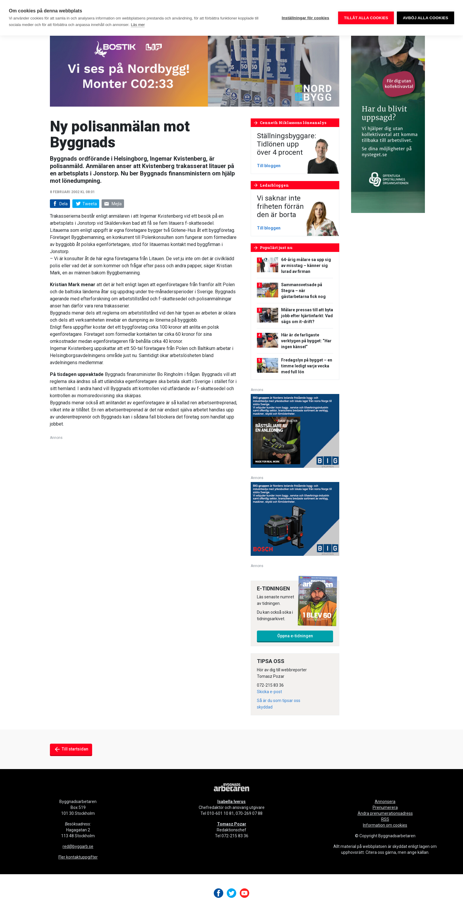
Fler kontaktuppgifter (78, 857)
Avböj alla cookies (425, 18)
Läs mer (138, 24)
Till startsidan (71, 749)
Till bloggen (269, 165)
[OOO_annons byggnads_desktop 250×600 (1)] (388, 124)
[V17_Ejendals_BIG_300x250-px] (295, 430)
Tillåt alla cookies (366, 18)
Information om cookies (385, 825)
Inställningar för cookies (305, 18)
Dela (59, 204)
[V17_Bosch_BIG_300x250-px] (295, 518)
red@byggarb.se (78, 846)
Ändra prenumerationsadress (385, 813)
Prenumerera (385, 807)
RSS (385, 819)
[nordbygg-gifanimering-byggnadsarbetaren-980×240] (194, 71)
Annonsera (385, 801)
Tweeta (85, 204)
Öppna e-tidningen (295, 635)
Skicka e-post (269, 691)
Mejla (113, 204)
